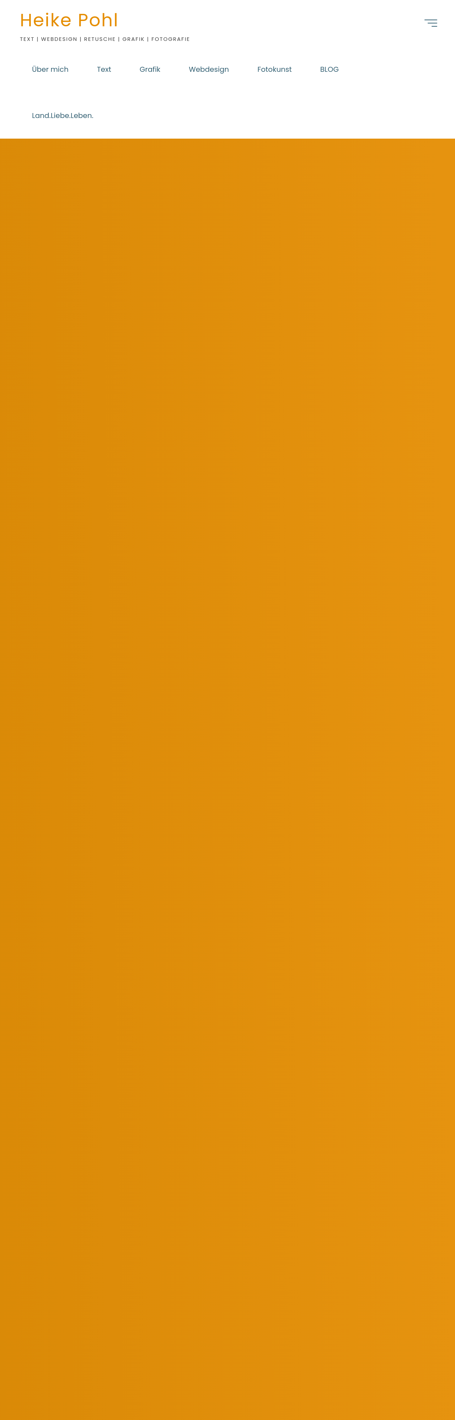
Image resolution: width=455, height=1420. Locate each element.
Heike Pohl (69, 20)
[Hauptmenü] (430, 23)
